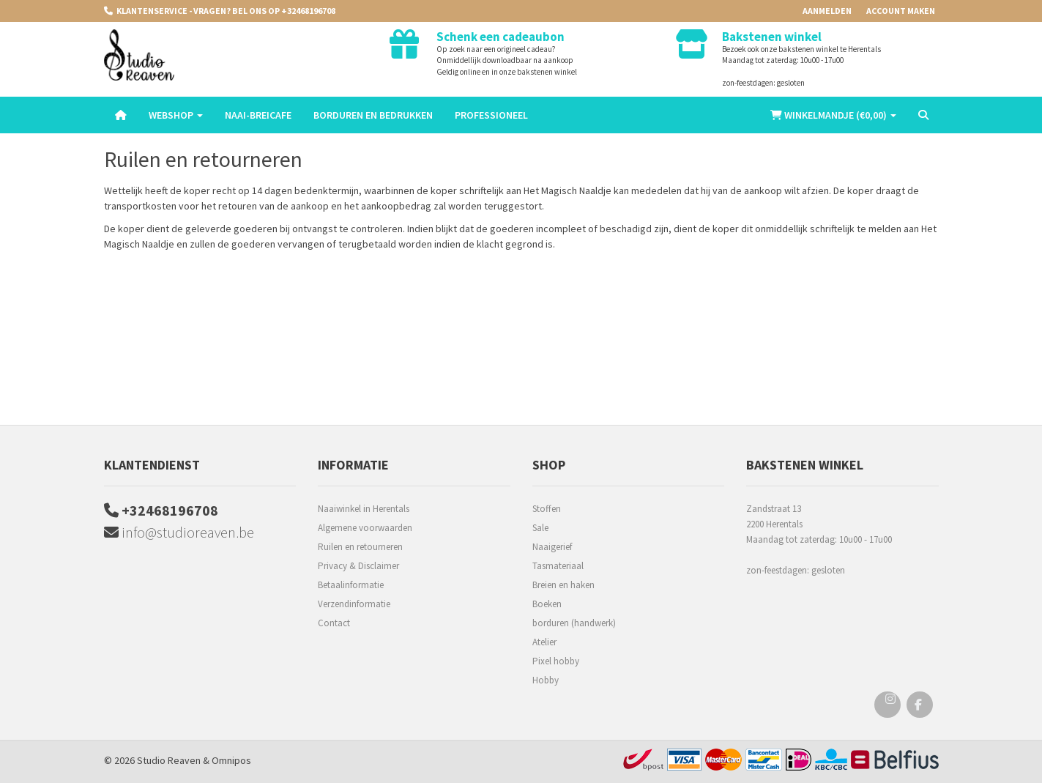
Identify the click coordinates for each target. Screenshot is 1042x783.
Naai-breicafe (258, 115)
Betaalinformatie (351, 585)
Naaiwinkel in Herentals (363, 508)
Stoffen (546, 508)
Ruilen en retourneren (360, 547)
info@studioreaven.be (179, 532)
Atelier (544, 642)
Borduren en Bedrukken (373, 115)
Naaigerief (552, 547)
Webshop (176, 115)
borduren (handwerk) (574, 623)
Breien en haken (563, 585)
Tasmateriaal (558, 566)
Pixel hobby (555, 661)
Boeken (547, 604)
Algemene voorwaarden (365, 528)
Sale (540, 528)
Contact (334, 623)
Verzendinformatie (354, 604)
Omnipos (231, 760)
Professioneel (491, 115)
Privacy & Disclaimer (358, 566)
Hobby (545, 680)
